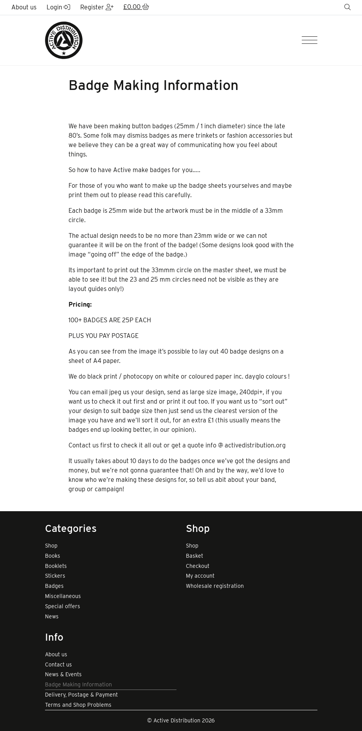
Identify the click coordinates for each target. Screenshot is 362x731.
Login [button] (58, 7)
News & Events (63, 674)
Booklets (56, 566)
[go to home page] (64, 39)
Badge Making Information (78, 684)
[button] (136, 7)
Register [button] (96, 7)
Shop (51, 545)
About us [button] (23, 7)
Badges (54, 586)
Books (52, 556)
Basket (194, 556)
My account (200, 576)
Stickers (55, 576)
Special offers (62, 606)
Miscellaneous (63, 596)
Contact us (58, 664)
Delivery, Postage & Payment (81, 694)
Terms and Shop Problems (78, 705)
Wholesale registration (215, 586)
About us (56, 654)
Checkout (197, 566)
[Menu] (309, 40)
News (52, 616)
